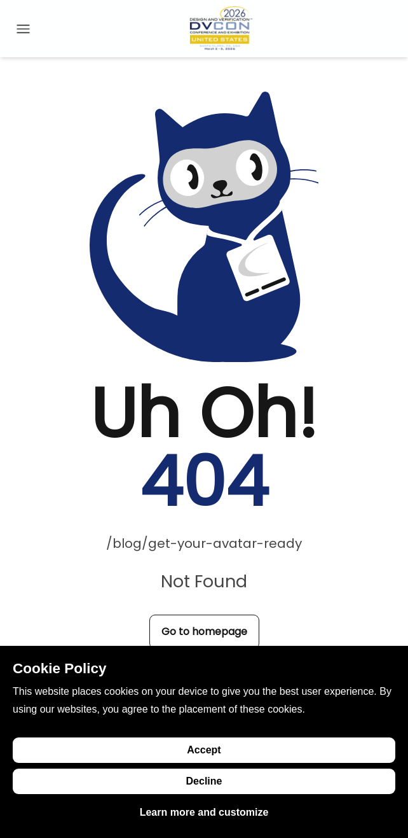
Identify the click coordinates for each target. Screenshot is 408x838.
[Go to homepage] (221, 29)
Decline (204, 781)
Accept (204, 749)
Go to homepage (204, 631)
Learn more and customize (204, 812)
